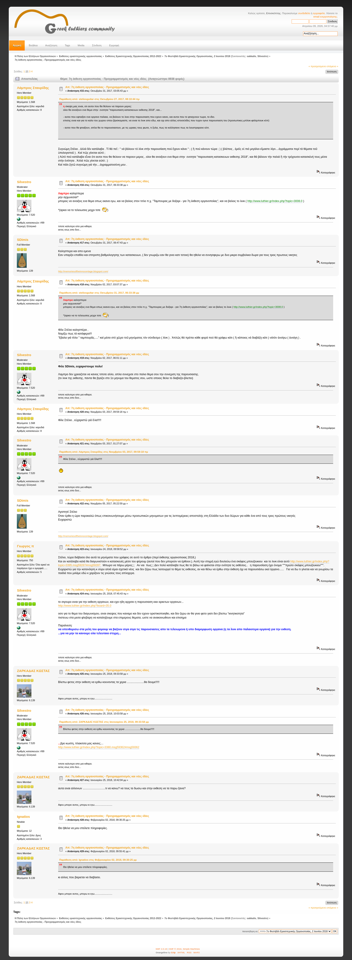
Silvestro (262, 56)
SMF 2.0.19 (161, 949)
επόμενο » (332, 66)
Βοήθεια (33, 45)
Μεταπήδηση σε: (250, 931)
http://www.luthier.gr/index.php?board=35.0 (84, 605)
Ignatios (23, 816)
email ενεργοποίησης (325, 16)
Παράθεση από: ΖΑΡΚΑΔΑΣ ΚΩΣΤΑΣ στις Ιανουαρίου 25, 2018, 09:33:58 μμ (104, 722)
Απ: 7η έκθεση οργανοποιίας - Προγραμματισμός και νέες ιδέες (107, 354)
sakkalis (251, 56)
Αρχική (17, 45)
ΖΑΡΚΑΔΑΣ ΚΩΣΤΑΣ (33, 671)
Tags (67, 45)
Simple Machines (191, 949)
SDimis (23, 240)
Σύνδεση (96, 45)
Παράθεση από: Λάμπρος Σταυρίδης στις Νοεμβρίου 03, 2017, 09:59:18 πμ (103, 451)
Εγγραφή (114, 45)
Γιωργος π (25, 546)
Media (81, 45)
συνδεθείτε (304, 13)
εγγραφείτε (319, 13)
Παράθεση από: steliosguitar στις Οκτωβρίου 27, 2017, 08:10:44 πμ (99, 99)
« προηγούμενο (317, 66)
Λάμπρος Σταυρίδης (33, 88)
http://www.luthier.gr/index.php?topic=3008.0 (274, 201)
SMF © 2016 (175, 949)
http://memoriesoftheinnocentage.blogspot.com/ (83, 271)
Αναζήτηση (51, 45)
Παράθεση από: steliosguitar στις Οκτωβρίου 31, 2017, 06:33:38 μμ (99, 292)
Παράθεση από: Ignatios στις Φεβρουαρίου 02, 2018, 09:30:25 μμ (98, 859)
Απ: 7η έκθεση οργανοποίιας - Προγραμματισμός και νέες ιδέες (107, 87)
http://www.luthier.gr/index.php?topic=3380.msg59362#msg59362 (98, 747)
